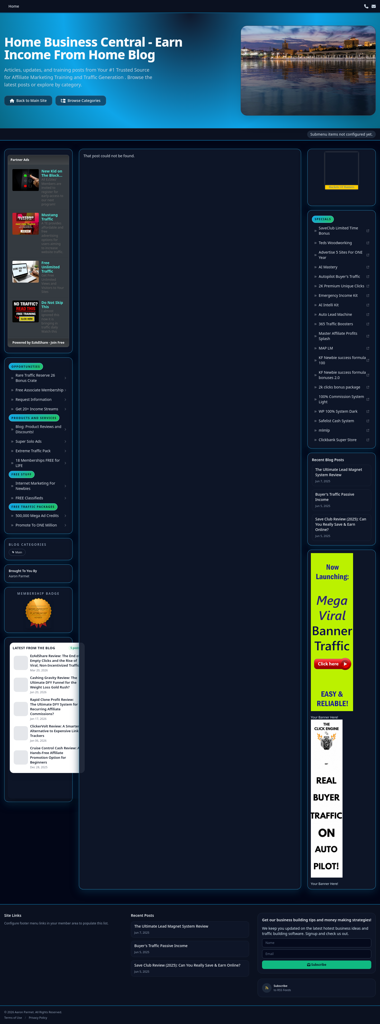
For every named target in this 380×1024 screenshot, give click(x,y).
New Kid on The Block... (51, 173)
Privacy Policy (38, 1018)
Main (17, 552)
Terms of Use (13, 1018)
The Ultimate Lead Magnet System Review (338, 472)
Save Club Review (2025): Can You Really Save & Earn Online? (340, 524)
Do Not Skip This (52, 305)
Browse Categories (81, 100)
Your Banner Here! (324, 717)
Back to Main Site (28, 100)
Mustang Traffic (49, 217)
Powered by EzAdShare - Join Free (38, 342)
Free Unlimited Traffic (50, 267)
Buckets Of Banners (341, 187)
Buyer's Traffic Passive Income (334, 497)
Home (13, 6)
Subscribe (316, 964)
